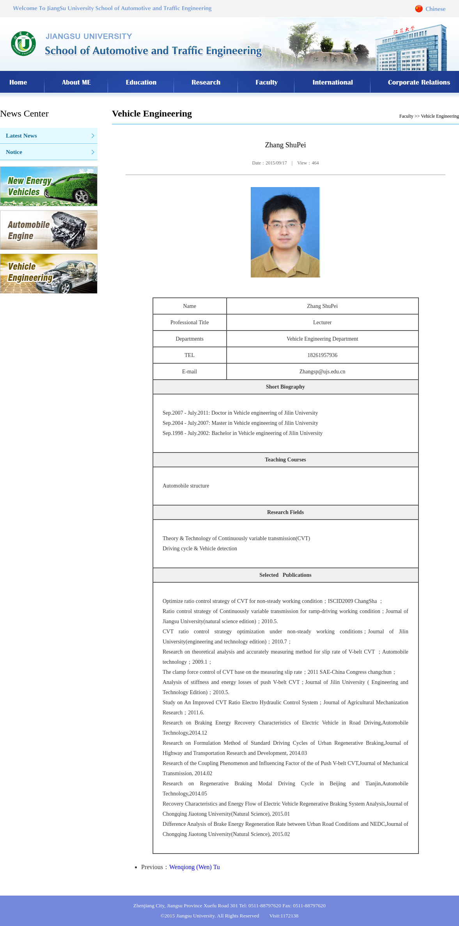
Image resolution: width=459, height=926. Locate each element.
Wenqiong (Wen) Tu (194, 867)
